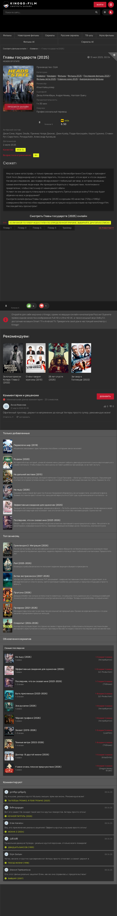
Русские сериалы (85, 35)
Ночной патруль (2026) (18, 816)
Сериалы (60, 35)
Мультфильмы (20, 41)
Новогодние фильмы (34, 35)
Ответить (8, 417)
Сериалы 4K (98, 41)
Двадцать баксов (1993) (19, 847)
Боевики (34, 48)
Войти (99, 4)
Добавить (105, 396)
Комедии (51, 75)
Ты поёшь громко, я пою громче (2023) (27, 800)
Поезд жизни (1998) (17, 863)
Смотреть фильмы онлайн (14, 48)
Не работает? (106, 228)
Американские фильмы (91, 79)
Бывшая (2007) (14, 878)
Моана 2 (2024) (14, 832)
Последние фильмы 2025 (96, 75)
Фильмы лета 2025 (46, 79)
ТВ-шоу (108, 35)
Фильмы (9, 35)
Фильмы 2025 (75, 75)
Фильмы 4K (59, 41)
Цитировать (23, 417)
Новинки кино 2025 (68, 79)
